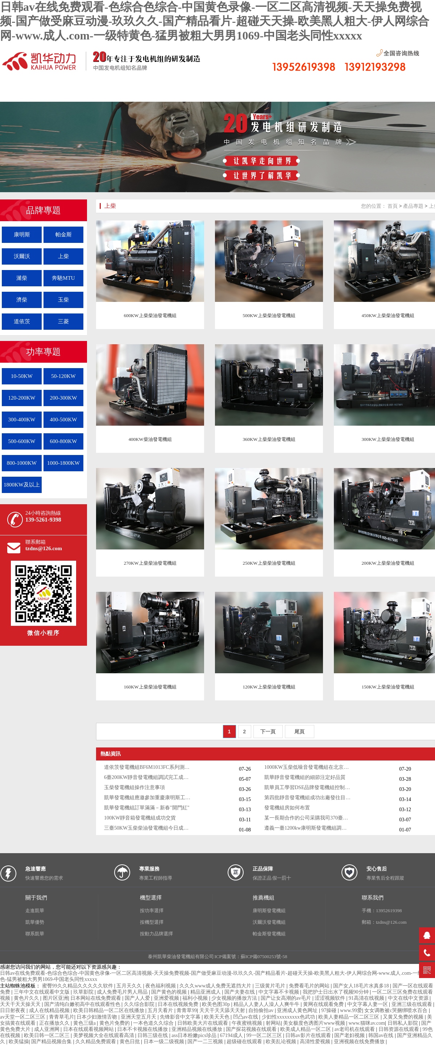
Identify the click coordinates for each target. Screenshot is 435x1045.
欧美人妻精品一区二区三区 (349, 1017)
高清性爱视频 (316, 1041)
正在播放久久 (55, 1023)
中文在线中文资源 (409, 998)
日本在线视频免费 (179, 1004)
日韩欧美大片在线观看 (203, 1023)
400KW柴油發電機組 (149, 439)
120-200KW (22, 398)
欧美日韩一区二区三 (47, 1035)
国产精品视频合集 (52, 1041)
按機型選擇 (151, 922)
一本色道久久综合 (154, 1023)
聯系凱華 (34, 933)
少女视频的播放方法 (234, 998)
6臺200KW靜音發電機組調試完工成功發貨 (147, 777)
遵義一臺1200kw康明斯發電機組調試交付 (307, 828)
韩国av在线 (381, 1035)
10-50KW (22, 376)
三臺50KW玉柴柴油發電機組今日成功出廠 (147, 828)
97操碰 (329, 1010)
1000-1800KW (63, 463)
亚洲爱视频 (167, 998)
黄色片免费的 (115, 1023)
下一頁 (268, 731)
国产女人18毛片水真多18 (361, 986)
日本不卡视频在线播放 (143, 1029)
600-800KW (63, 441)
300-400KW (22, 419)
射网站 (273, 1023)
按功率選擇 (151, 910)
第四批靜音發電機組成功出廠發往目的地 (307, 797)
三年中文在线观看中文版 (42, 992)
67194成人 (232, 1035)
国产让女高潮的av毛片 (286, 998)
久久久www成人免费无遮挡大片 (216, 986)
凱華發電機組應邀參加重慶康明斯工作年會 (147, 797)
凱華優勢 (34, 922)
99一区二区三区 (264, 1035)
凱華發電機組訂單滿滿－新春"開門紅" (146, 807)
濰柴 (21, 278)
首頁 (393, 206)
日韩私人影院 (403, 1023)
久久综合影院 (140, 1004)
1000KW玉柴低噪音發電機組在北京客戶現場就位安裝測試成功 (307, 767)
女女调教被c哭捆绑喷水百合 (396, 1010)
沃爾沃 (22, 256)
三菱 (63, 321)
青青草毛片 (61, 1017)
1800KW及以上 (22, 485)
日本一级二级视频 (165, 1041)
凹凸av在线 (246, 1017)
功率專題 (43, 352)
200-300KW (63, 398)
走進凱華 (34, 910)
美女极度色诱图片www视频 (314, 1023)
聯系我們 (346, 92)
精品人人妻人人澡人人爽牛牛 (267, 1004)
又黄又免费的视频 (404, 1017)
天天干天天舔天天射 (222, 1010)
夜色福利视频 (161, 986)
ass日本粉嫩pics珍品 (194, 1035)
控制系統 (292, 92)
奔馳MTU (63, 278)
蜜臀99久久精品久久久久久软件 (78, 986)
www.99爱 (351, 1010)
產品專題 (413, 206)
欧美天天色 (217, 1017)
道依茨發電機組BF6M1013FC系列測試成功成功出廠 (147, 767)
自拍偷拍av (261, 1010)
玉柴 (63, 300)
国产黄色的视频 (169, 992)
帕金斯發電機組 (269, 933)
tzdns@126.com (43, 548)
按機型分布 (183, 92)
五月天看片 (161, 1010)
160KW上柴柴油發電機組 (150, 687)
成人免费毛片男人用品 (123, 992)
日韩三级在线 (153, 1035)
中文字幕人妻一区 (368, 1004)
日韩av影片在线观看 (308, 1035)
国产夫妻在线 (240, 992)
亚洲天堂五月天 (139, 1017)
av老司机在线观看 (355, 1029)
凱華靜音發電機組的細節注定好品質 (304, 777)
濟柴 (21, 300)
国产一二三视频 (205, 1041)
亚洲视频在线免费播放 (360, 1041)
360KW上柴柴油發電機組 (269, 439)
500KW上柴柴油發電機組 (269, 315)
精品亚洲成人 (206, 992)
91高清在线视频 (367, 998)
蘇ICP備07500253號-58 (264, 956)
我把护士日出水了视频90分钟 (336, 992)
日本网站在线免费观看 (96, 998)
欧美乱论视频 (282, 1041)
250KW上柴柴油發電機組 (269, 563)
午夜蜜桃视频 (248, 1023)
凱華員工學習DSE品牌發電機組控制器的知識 (307, 787)
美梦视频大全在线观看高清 (104, 1035)
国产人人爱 (138, 998)
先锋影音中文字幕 (181, 1017)
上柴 (63, 256)
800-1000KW (22, 463)
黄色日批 (130, 1041)
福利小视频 (195, 998)
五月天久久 (129, 986)
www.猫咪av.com (366, 1023)
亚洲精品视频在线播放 (197, 1029)
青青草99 (187, 1010)
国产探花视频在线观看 (252, 1029)
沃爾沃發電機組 (269, 922)
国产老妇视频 (350, 1035)
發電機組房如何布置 (287, 807)
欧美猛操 (19, 1041)
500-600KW (22, 441)
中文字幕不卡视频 (279, 992)
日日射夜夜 (13, 1010)
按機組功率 (237, 92)
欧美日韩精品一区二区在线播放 (109, 1010)
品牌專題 (43, 210)
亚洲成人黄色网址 (298, 1010)
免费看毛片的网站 (310, 986)
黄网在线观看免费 (324, 1004)
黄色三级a (85, 1023)
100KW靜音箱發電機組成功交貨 (140, 818)
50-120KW (63, 376)
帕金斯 (63, 234)
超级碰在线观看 (245, 1041)
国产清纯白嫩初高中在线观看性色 (83, 1004)
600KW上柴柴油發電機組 (150, 315)
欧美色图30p (216, 1004)
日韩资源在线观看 (399, 1029)
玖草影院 (84, 992)
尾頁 (299, 731)
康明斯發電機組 (269, 910)
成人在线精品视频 (50, 1010)
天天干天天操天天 (21, 1004)
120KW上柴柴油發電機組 (269, 687)
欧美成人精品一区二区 (306, 1029)
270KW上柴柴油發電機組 (150, 563)
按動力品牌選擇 (156, 933)
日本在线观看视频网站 (89, 1029)
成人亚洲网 (47, 1029)
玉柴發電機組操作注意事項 (134, 787)
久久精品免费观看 (96, 1041)
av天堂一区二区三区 (23, 1017)
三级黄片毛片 (271, 986)
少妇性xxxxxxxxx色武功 (289, 1017)
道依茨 (22, 321)
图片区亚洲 (55, 998)
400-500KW (63, 419)
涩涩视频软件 (331, 998)
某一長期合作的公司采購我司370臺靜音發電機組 (307, 818)
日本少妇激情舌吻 (97, 1017)
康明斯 (22, 234)
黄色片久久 (27, 998)
